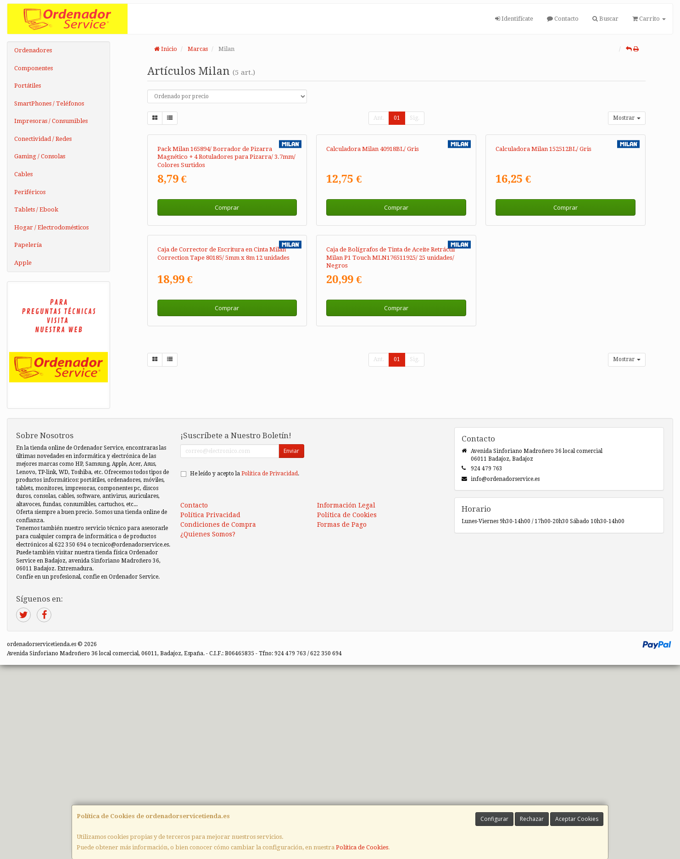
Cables (23, 174)
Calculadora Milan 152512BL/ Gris (543, 265)
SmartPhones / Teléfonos (49, 103)
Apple (23, 262)
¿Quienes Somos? (207, 728)
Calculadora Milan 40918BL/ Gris (372, 265)
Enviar (291, 645)
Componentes (33, 68)
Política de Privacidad (269, 667)
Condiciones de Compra (218, 718)
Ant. (378, 118)
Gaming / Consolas (39, 156)
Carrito (649, 18)
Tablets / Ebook (36, 209)
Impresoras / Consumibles (51, 120)
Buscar (605, 18)
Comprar (227, 324)
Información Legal (346, 699)
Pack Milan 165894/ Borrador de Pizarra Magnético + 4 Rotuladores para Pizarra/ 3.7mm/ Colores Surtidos (226, 273)
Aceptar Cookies (576, 819)
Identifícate (514, 18)
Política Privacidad (210, 709)
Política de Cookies (362, 847)
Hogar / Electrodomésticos (51, 227)
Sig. (414, 118)
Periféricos (29, 192)
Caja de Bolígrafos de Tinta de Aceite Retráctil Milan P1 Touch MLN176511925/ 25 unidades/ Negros (390, 491)
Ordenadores (33, 50)
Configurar (494, 819)
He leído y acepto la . (244, 667)
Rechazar (532, 819)
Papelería (28, 244)
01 (397, 118)
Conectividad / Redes (43, 138)
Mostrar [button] (627, 118)
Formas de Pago (342, 718)
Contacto (563, 18)
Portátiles (27, 85)
